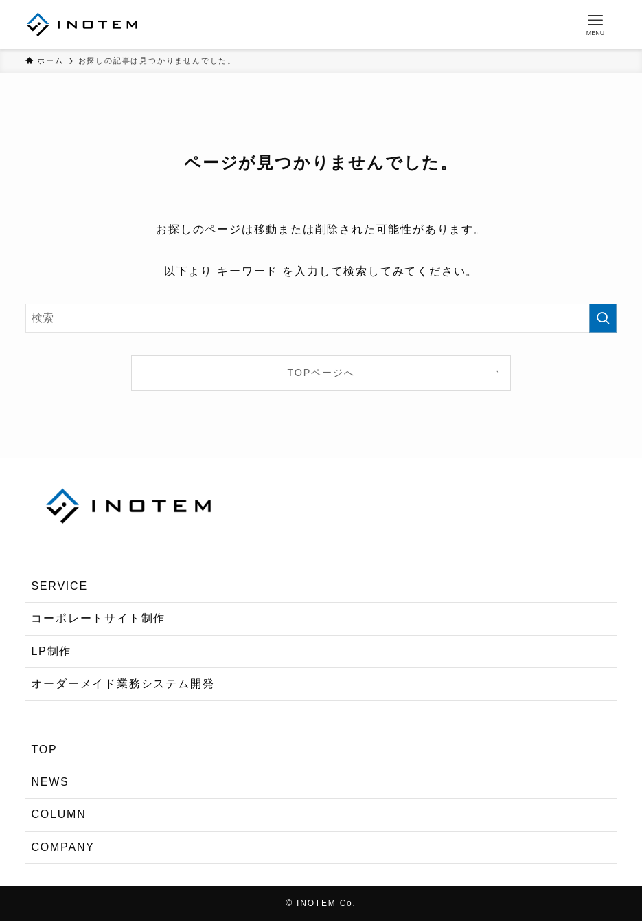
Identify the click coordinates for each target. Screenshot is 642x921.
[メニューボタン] (595, 24)
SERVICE (59, 586)
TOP (44, 749)
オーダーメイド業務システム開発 (122, 683)
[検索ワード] (320, 318)
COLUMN (58, 814)
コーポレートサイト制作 (98, 618)
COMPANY (62, 847)
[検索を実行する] (603, 318)
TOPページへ (321, 372)
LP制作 (51, 651)
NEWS (50, 782)
